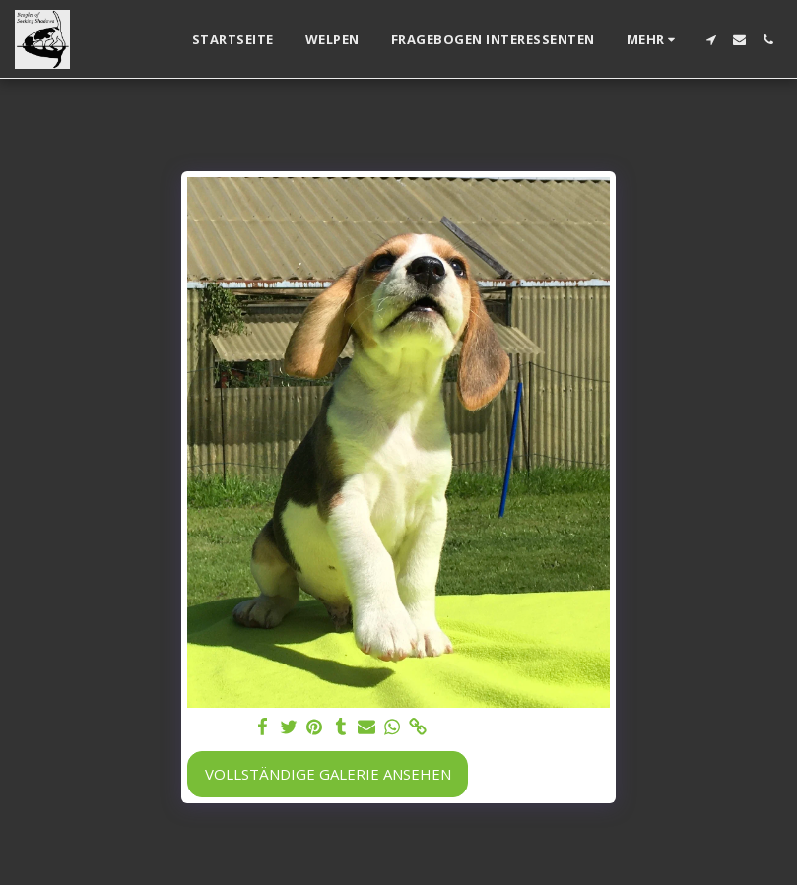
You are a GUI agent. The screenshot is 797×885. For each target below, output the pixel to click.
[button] (710, 39)
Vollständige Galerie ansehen (328, 774)
